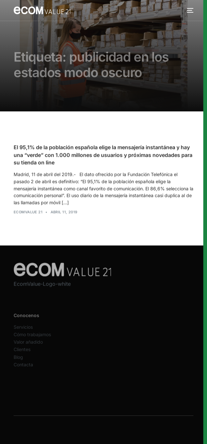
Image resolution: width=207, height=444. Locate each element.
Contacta (23, 367)
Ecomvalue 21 (28, 212)
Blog (18, 360)
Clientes (22, 353)
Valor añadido (28, 345)
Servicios (23, 330)
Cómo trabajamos (32, 337)
